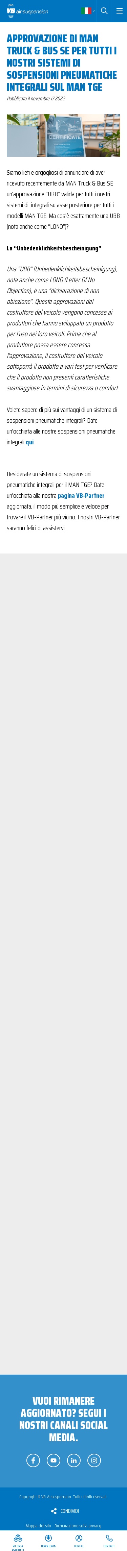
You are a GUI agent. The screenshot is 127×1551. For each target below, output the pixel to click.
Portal (79, 1546)
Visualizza (93, 706)
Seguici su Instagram (94, 1460)
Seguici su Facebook (33, 1460)
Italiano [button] (88, 11)
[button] (119, 11)
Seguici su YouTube (53, 1460)
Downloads (48, 1546)
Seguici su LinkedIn (74, 1460)
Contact (109, 1546)
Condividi (70, 1511)
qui (30, 442)
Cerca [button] (104, 11)
